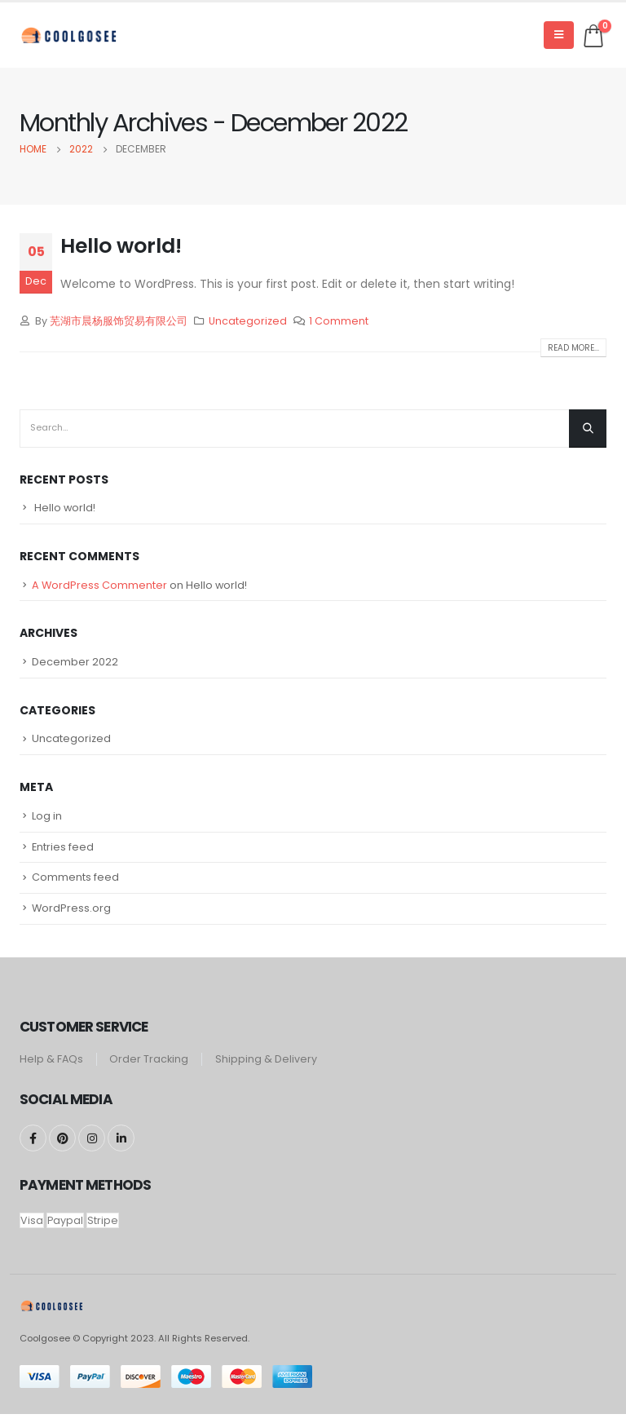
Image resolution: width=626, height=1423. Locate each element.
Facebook (33, 1147)
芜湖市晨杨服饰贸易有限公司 (118, 321)
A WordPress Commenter (100, 586)
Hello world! (121, 246)
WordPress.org (72, 918)
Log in (47, 821)
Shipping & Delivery (267, 1068)
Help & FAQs (51, 1068)
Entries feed (63, 854)
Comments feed (75, 886)
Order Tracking (149, 1068)
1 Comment (338, 321)
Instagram (91, 1147)
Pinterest (62, 1147)
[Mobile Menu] (559, 35)
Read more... (573, 348)
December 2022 (75, 665)
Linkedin (121, 1147)
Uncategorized (248, 321)
